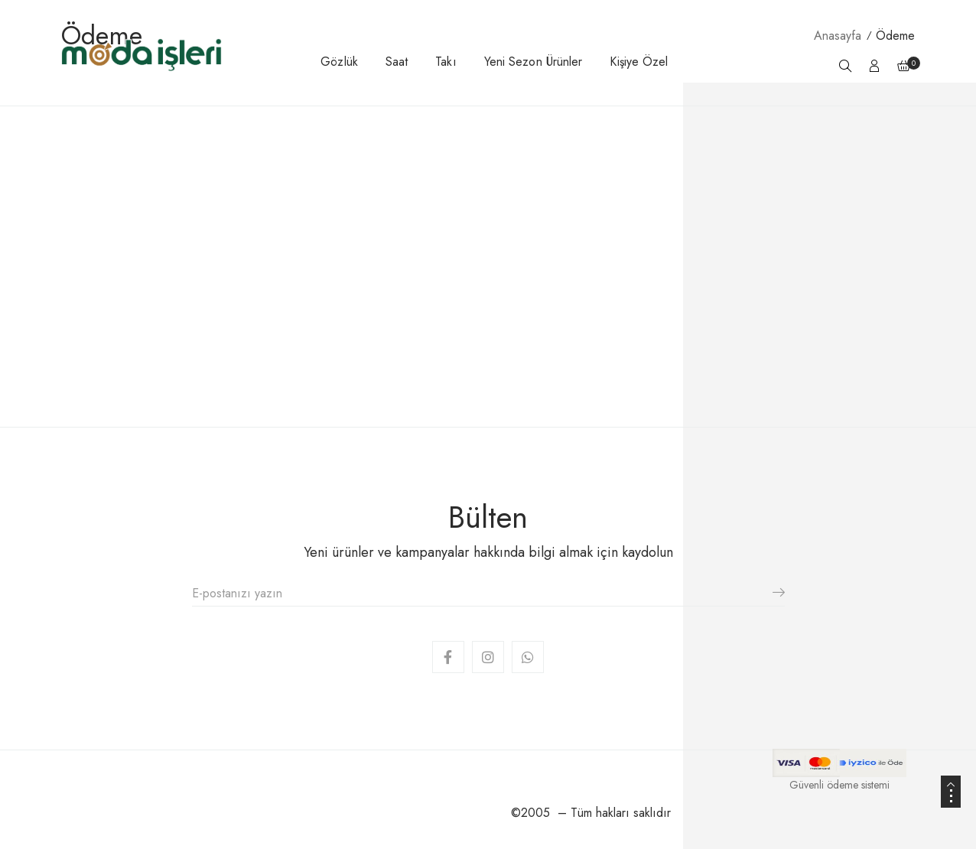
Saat (397, 61)
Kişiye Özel (639, 61)
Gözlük (339, 61)
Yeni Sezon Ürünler (533, 61)
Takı (445, 61)
